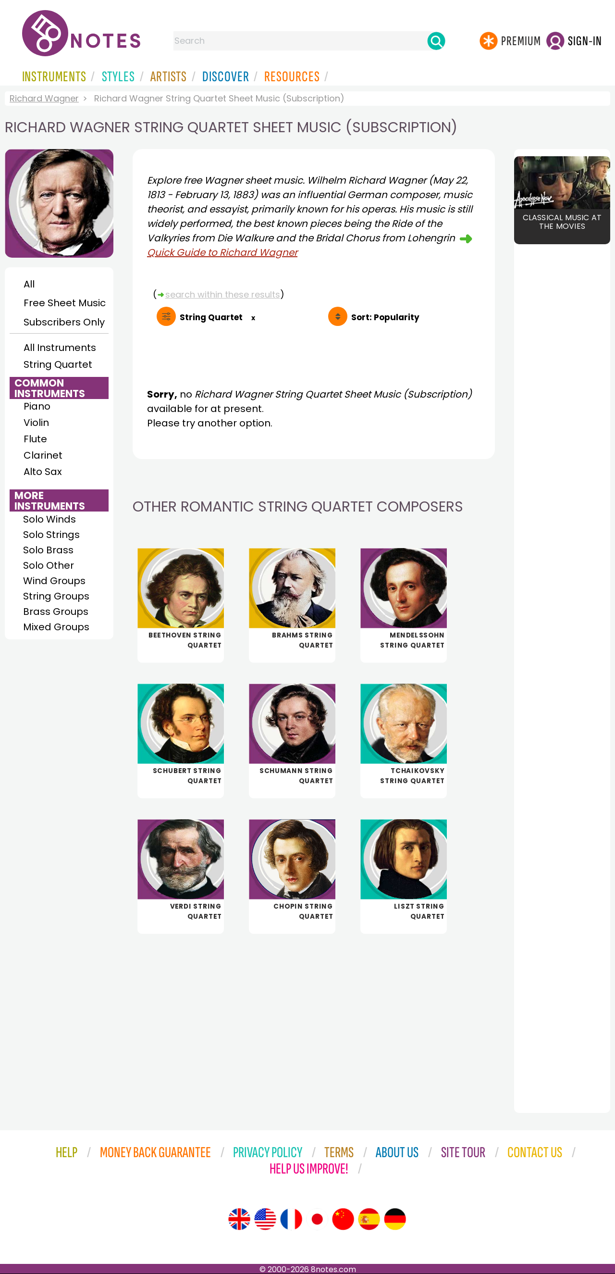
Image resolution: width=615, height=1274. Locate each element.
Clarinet (43, 455)
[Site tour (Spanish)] (369, 1219)
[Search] (436, 41)
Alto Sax (43, 471)
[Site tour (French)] (291, 1219)
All (29, 284)
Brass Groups (55, 611)
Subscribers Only (64, 322)
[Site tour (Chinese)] (343, 1219)
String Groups (56, 596)
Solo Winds (49, 519)
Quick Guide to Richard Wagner (222, 252)
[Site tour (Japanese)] (317, 1219)
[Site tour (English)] (239, 1219)
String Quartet (58, 364)
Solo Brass (48, 550)
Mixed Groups (56, 627)
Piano (37, 406)
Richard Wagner (44, 98)
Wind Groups (54, 580)
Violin (36, 422)
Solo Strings (51, 534)
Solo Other (48, 565)
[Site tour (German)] (395, 1219)
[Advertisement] (314, 1016)
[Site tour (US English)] (265, 1219)
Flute (35, 439)
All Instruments (60, 347)
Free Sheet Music (65, 303)
